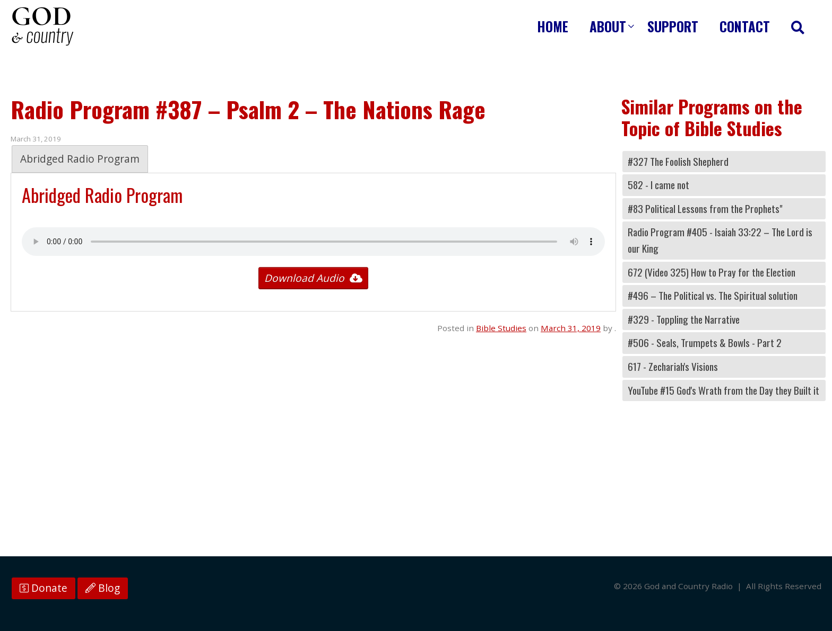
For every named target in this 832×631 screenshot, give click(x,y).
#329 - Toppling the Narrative (684, 319)
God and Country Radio (42, 26)
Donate (43, 588)
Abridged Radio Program (80, 159)
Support (672, 26)
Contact (745, 26)
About (608, 26)
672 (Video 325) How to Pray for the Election (711, 272)
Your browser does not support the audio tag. (313, 241)
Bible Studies (501, 328)
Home (552, 26)
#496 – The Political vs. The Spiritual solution (713, 295)
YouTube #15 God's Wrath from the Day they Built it (723, 390)
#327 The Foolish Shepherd (678, 161)
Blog (102, 588)
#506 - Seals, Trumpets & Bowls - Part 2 (705, 342)
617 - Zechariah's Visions (673, 366)
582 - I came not (658, 184)
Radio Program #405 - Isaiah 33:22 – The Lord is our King (720, 240)
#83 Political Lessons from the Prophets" (705, 208)
